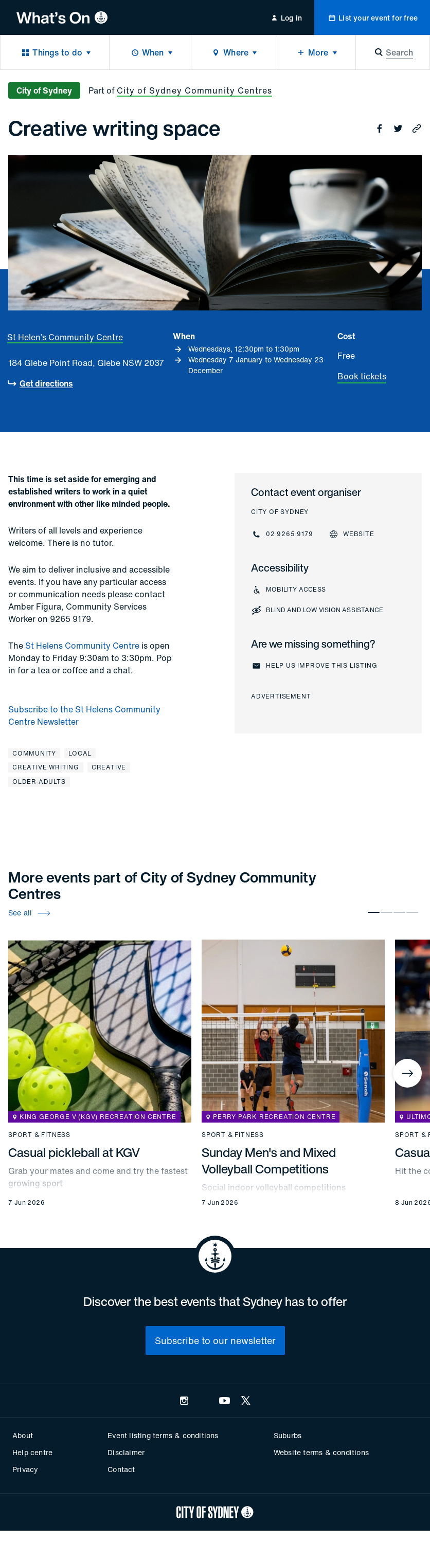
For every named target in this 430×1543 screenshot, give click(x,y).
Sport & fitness (39, 1135)
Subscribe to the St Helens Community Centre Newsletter (84, 715)
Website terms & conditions (321, 1452)
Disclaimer (126, 1452)
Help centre (32, 1452)
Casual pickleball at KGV (74, 1152)
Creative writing (45, 767)
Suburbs (287, 1435)
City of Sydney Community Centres (194, 90)
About (22, 1435)
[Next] (407, 1073)
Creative (109, 767)
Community (34, 753)
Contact (121, 1469)
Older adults (39, 781)
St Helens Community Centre (82, 645)
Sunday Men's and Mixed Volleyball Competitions (269, 1160)
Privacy (25, 1469)
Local (80, 753)
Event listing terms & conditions (162, 1435)
